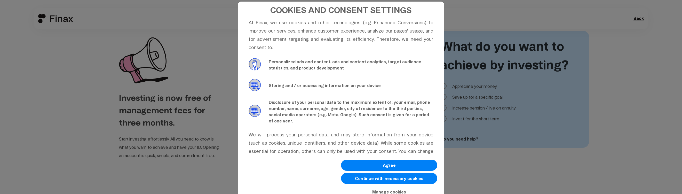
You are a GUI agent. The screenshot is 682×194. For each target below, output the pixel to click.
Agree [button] (389, 165)
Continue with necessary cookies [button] (389, 178)
